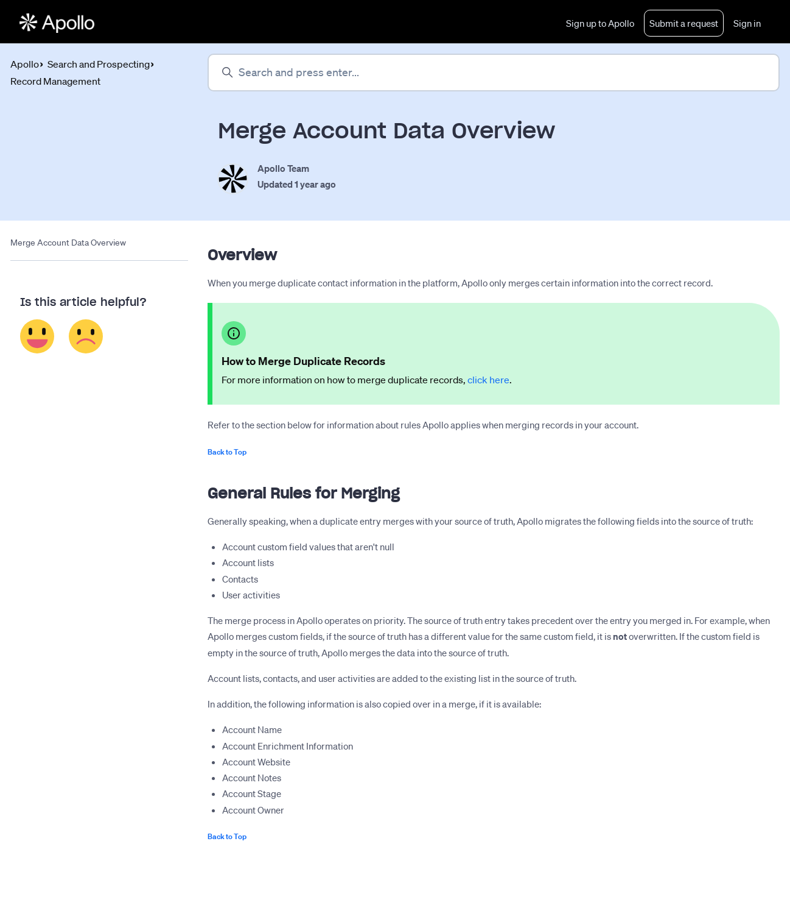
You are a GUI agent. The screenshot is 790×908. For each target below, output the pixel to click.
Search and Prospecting (98, 64)
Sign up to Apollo (600, 23)
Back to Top (227, 452)
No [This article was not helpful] (86, 336)
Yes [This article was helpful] (37, 336)
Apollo (24, 64)
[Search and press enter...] (493, 72)
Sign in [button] (747, 23)
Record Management (55, 81)
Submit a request (683, 23)
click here (488, 380)
